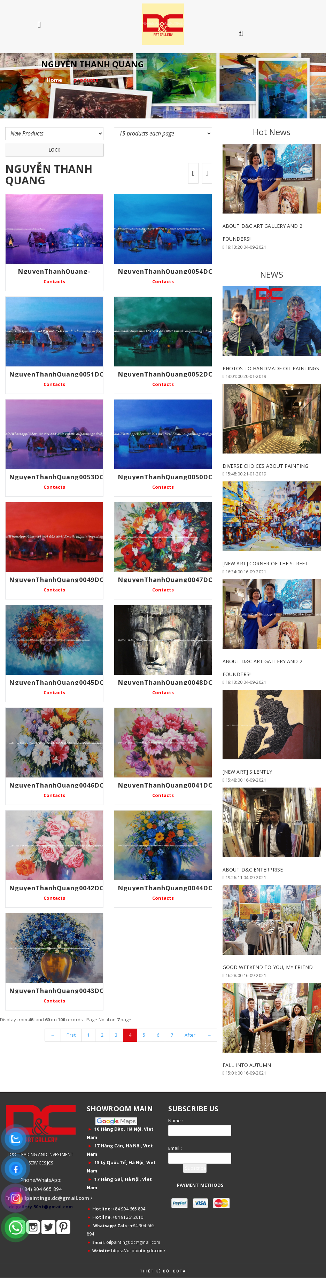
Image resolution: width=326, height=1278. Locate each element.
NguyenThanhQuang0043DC (56, 990)
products (85, 79)
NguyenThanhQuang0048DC (165, 682)
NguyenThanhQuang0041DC (165, 785)
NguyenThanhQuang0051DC (56, 374)
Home (54, 79)
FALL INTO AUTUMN (247, 1065)
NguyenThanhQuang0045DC (56, 682)
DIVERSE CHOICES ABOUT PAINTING (265, 466)
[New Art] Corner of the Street (265, 563)
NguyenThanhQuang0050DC (165, 477)
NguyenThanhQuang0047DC (165, 579)
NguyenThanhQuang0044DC (165, 888)
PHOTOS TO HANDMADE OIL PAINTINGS (271, 368)
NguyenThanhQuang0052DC (165, 374)
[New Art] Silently (247, 771)
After (190, 1035)
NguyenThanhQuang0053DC (56, 477)
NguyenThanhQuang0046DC (56, 785)
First (71, 1035)
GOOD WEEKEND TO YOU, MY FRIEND (268, 967)
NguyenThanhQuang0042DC (56, 888)
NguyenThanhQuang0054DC (165, 271)
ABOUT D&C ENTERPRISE (253, 869)
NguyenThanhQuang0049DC (56, 579)
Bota (179, 1271)
